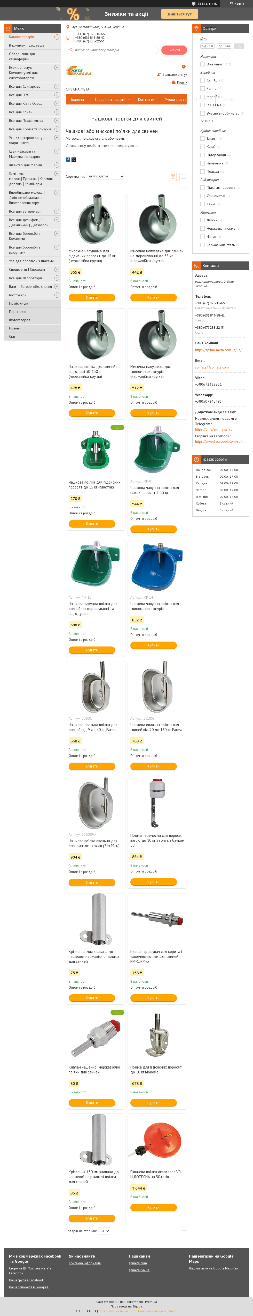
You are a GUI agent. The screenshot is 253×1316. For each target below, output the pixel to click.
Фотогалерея (19, 320)
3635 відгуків (208, 3)
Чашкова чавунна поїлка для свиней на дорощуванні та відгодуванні (93, 608)
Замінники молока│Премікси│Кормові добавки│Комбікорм (31, 178)
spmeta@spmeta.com (212, 367)
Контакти (146, 99)
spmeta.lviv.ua (139, 1270)
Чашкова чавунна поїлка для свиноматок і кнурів (154, 606)
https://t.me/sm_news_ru (213, 429)
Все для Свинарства (25, 86)
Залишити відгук (175, 74)
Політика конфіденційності (157, 1311)
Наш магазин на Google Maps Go (213, 1268)
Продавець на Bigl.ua (126, 1306)
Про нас (227, 99)
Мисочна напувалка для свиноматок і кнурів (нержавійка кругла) (150, 371)
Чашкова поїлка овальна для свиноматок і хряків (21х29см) (94, 843)
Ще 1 (209, 121)
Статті (13, 336)
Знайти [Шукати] (174, 50)
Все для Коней (20, 112)
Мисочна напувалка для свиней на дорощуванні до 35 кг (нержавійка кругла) (157, 256)
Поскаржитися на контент (117, 1311)
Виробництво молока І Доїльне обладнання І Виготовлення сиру (27, 197)
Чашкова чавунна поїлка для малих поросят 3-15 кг (154, 490)
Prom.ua (151, 1302)
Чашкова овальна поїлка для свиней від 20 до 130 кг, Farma (156, 727)
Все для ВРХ (19, 95)
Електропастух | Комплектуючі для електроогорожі (23, 72)
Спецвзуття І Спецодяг (27, 269)
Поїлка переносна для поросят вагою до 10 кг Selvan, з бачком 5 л (157, 840)
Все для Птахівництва (26, 120)
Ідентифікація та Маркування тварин (24, 154)
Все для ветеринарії (25, 211)
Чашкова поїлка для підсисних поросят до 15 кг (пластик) (95, 485)
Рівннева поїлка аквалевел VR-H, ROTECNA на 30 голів (156, 1174)
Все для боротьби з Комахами (24, 236)
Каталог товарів (21, 36)
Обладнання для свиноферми (22, 56)
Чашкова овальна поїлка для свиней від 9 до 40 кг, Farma (93, 727)
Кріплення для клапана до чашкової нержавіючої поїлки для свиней (94, 956)
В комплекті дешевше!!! (28, 45)
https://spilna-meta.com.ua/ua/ (218, 350)
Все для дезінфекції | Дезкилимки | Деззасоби (28, 222)
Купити (92, 297)
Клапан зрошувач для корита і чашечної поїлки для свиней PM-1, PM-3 (156, 956)
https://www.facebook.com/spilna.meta (220, 441)
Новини (15, 328)
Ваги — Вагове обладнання (30, 286)
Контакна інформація (85, 1263)
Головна (77, 99)
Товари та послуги (109, 99)
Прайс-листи (18, 303)
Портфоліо (17, 311)
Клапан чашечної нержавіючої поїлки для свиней (94, 1069)
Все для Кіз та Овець (25, 103)
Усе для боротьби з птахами (31, 261)
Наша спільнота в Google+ (29, 1287)
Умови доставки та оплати (187, 99)
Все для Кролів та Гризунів (30, 129)
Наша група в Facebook (26, 1280)
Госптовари (17, 295)
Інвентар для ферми (25, 165)
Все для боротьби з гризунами (24, 250)
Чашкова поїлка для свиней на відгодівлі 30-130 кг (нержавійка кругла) (95, 371)
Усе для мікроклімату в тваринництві (27, 140)
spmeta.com (138, 1263)
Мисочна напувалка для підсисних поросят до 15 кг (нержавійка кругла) (92, 256)
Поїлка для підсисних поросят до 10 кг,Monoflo (156, 1069)
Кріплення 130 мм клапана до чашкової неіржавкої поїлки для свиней (94, 1176)
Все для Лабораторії (25, 278)
